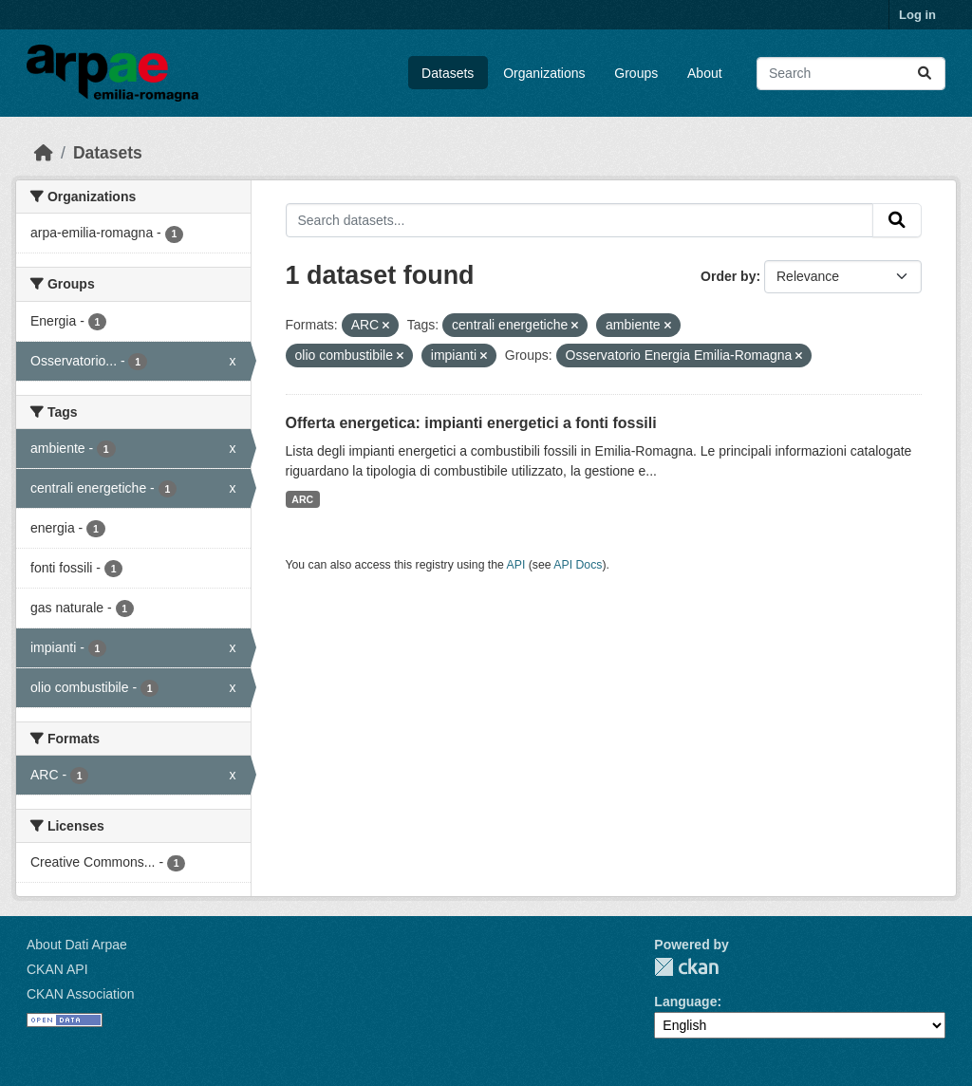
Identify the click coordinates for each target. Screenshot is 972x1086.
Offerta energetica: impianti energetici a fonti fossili (471, 423)
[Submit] (925, 73)
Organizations (544, 73)
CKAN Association (81, 994)
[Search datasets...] (851, 73)
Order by (728, 276)
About (704, 73)
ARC (302, 499)
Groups (636, 73)
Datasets (447, 73)
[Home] (43, 152)
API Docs (577, 564)
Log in (917, 15)
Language (685, 1001)
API (516, 564)
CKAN (686, 967)
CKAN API (57, 969)
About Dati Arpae (77, 944)
